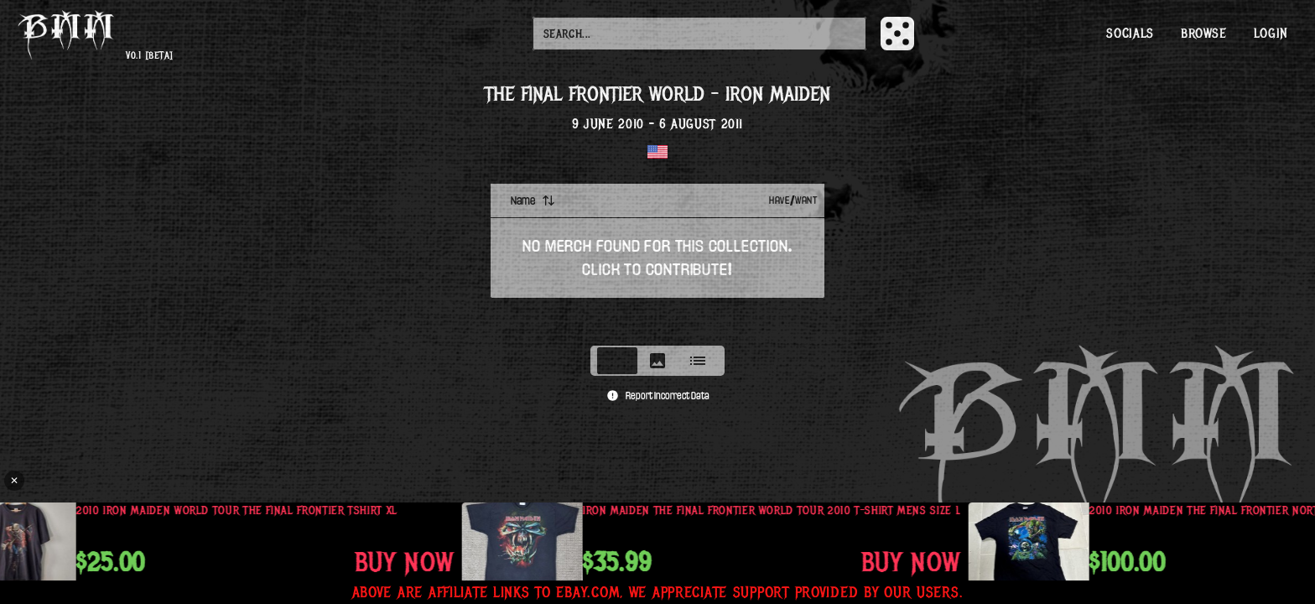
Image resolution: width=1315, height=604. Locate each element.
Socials (1129, 33)
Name (533, 200)
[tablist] (657, 361)
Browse (1204, 33)
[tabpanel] (657, 259)
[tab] (617, 360)
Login (1271, 33)
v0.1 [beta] (149, 55)
